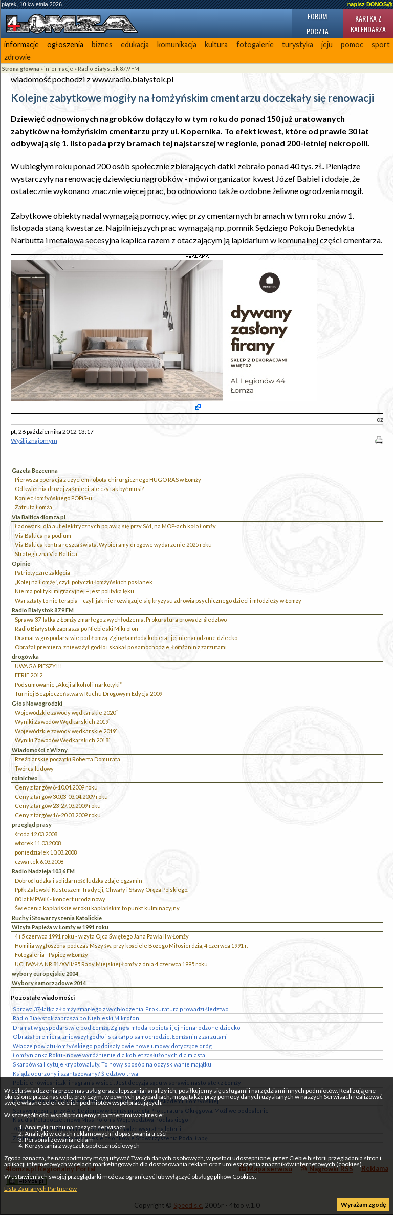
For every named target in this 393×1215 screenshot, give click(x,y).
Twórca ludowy (34, 768)
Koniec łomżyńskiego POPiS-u (53, 498)
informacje (21, 44)
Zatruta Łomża (33, 507)
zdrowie (17, 57)
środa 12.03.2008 (36, 833)
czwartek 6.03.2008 (39, 861)
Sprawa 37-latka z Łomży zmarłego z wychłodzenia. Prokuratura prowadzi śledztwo (121, 619)
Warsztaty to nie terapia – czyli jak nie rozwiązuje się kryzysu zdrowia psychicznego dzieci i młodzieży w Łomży (158, 600)
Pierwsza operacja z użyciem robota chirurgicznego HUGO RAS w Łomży (108, 479)
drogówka (25, 656)
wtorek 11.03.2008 (38, 843)
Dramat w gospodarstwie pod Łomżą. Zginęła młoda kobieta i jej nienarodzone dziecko (126, 637)
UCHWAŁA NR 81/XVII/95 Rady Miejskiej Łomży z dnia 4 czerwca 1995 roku (111, 964)
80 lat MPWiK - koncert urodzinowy (60, 899)
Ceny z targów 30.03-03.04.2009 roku (61, 796)
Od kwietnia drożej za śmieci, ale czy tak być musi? (79, 488)
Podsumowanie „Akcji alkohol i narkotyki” (68, 684)
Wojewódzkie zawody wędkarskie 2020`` (67, 712)
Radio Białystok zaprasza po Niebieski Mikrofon (76, 628)
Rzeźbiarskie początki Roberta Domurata (67, 759)
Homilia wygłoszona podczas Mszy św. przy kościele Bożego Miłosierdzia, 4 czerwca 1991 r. (131, 945)
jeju (327, 44)
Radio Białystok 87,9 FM (108, 68)
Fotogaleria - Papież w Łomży (51, 954)
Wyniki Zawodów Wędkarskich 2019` (62, 721)
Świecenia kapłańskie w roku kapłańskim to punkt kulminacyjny (97, 908)
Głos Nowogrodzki (37, 703)
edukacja (135, 44)
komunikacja (176, 44)
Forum (317, 16)
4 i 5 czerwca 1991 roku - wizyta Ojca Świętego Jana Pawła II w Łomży (102, 936)
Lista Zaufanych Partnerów (40, 1188)
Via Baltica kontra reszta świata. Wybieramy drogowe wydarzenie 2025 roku (113, 544)
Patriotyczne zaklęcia (42, 572)
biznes (102, 44)
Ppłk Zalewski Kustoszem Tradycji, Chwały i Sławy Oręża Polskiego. (101, 889)
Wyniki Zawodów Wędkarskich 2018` (62, 740)
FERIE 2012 (28, 675)
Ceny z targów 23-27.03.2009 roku (58, 805)
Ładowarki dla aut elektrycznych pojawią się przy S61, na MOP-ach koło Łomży (115, 526)
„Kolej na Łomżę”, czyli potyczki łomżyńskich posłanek (83, 582)
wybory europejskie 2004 (45, 973)
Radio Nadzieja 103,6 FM (43, 871)
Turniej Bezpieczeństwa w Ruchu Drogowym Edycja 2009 (88, 693)
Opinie (21, 563)
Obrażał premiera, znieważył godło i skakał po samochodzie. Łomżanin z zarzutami (121, 647)
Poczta (318, 31)
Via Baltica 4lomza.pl (39, 517)
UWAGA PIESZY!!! (38, 666)
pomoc (352, 44)
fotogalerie (255, 44)
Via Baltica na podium (43, 535)
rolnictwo (25, 778)
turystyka (297, 44)
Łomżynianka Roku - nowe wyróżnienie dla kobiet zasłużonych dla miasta (109, 1055)
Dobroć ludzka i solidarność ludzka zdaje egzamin (78, 880)
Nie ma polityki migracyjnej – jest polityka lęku (74, 591)
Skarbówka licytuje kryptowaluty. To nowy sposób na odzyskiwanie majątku (112, 1064)
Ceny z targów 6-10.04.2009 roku (56, 787)
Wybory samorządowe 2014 (49, 982)
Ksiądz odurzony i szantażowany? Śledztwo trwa (75, 1073)
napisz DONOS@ (369, 4)
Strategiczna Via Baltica (46, 553)
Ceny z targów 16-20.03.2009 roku (58, 815)
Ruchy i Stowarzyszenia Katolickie (57, 917)
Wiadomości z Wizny (40, 750)
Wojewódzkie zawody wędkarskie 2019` (66, 731)
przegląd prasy (32, 824)
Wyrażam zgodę (363, 1204)
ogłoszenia (65, 44)
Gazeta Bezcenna (35, 470)
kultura (216, 44)
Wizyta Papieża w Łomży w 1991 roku (60, 927)
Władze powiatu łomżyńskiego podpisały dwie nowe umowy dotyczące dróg (112, 1045)
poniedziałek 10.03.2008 (46, 852)
